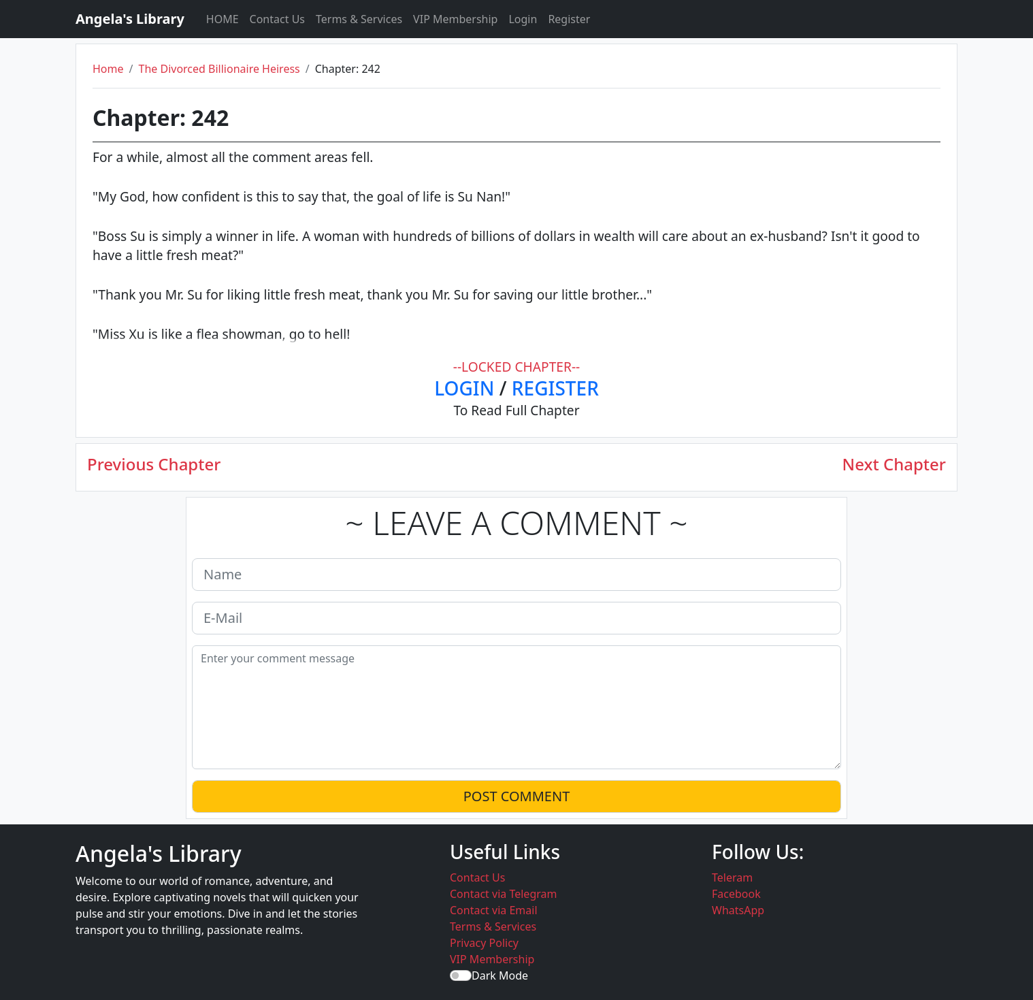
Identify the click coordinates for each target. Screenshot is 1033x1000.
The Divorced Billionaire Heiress (218, 68)
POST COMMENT (516, 796)
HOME (222, 19)
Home (108, 68)
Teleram (732, 877)
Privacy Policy (484, 942)
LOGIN (464, 388)
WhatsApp (738, 910)
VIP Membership (455, 19)
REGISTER (555, 388)
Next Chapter (894, 464)
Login (522, 19)
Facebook (736, 893)
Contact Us (277, 19)
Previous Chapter (153, 464)
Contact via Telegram (503, 893)
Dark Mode (500, 975)
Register (569, 19)
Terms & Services (359, 19)
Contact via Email (494, 910)
